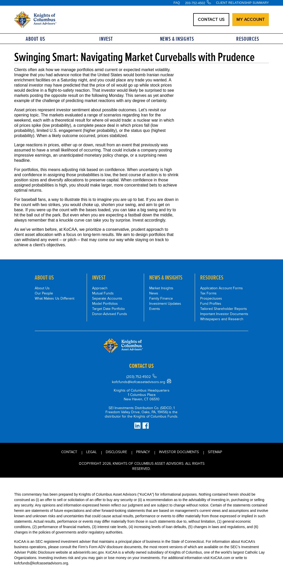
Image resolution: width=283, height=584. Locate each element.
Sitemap (215, 451)
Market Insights (161, 288)
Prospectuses (211, 298)
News (153, 293)
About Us (35, 39)
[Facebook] (146, 425)
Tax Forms (208, 293)
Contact (69, 451)
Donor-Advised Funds (109, 313)
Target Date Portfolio (108, 308)
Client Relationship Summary (242, 3)
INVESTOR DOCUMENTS (179, 451)
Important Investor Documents (224, 313)
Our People (44, 293)
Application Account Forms (221, 288)
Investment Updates (165, 303)
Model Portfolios (105, 303)
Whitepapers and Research (221, 318)
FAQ (176, 3)
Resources (247, 39)
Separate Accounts (107, 298)
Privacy (143, 451)
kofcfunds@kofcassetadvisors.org (138, 381)
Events (154, 308)
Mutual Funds (103, 293)
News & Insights (177, 39)
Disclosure (116, 451)
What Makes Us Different (54, 298)
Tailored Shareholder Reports (223, 308)
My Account (250, 19)
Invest (106, 39)
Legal (91, 451)
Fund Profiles (210, 303)
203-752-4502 (195, 3)
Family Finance (161, 298)
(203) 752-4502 (138, 376)
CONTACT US (211, 19)
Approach (100, 288)
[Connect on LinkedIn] (137, 425)
